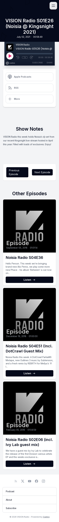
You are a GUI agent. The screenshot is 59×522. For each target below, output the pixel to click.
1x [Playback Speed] (25, 57)
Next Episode (42, 172)
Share (50, 62)
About (9, 499)
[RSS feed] (16, 481)
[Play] (9, 55)
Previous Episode (14, 172)
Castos (46, 517)
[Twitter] (22, 481)
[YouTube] (29, 481)
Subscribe (37, 62)
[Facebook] (36, 481)
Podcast (10, 491)
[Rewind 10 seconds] (18, 57)
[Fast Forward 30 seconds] (31, 57)
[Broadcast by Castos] (10, 63)
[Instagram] (43, 481)
